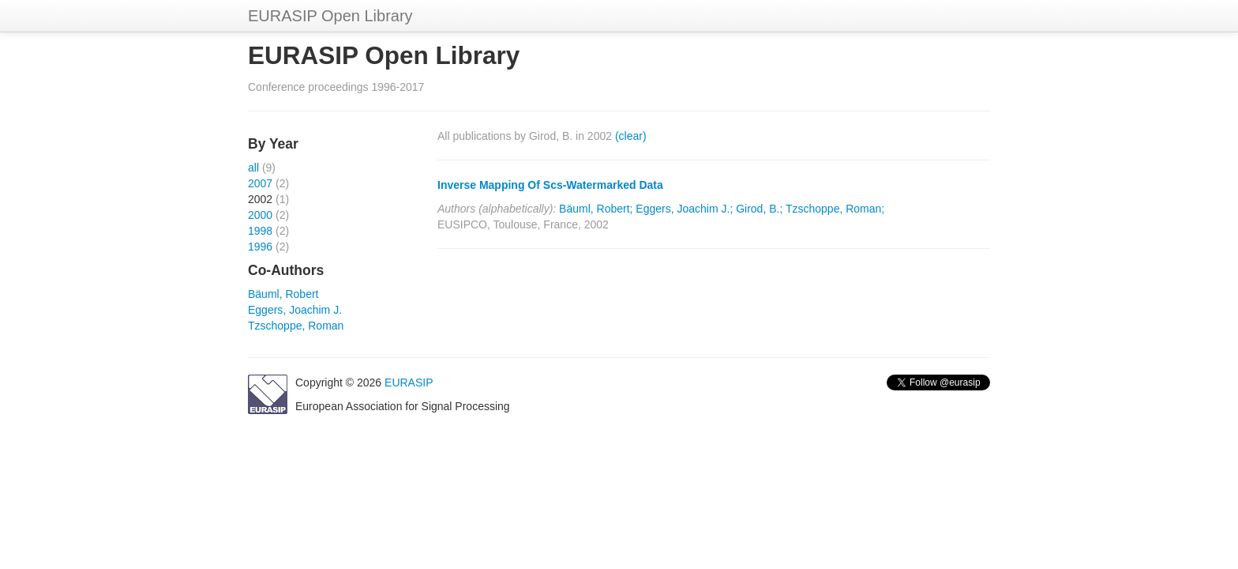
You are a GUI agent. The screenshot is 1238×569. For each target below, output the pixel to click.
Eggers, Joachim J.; (684, 208)
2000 (260, 215)
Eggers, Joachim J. (295, 309)
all (253, 167)
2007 (260, 183)
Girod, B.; (759, 208)
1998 (260, 230)
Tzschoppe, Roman (295, 325)
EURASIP (409, 382)
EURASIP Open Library (330, 15)
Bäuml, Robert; (595, 208)
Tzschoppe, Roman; (835, 208)
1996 (260, 246)
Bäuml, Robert (283, 294)
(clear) (631, 136)
